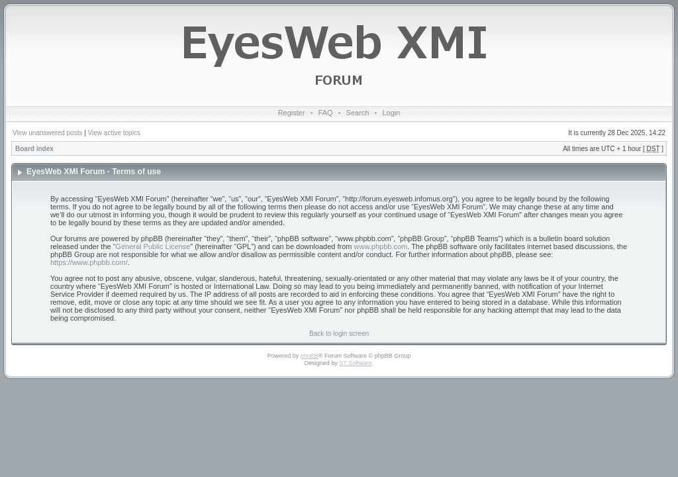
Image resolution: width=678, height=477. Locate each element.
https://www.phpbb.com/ (89, 262)
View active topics (114, 132)
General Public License (152, 246)
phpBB (309, 355)
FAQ (325, 113)
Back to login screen (339, 333)
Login (391, 113)
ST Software (355, 363)
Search (357, 113)
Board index (34, 148)
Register (291, 113)
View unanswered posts (47, 132)
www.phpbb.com (381, 246)
